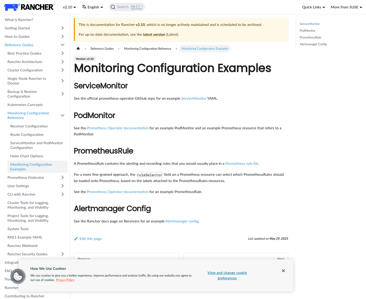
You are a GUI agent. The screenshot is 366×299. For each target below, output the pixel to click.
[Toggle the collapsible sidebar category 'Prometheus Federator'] (62, 177)
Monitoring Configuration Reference (28, 115)
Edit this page (88, 238)
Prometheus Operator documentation (117, 128)
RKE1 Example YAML (24, 237)
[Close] (283, 271)
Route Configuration (27, 134)
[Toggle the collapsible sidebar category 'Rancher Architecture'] (62, 61)
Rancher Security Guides (27, 254)
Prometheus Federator (25, 177)
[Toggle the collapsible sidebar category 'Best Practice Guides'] (62, 53)
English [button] (90, 7)
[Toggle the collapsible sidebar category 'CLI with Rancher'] (62, 194)
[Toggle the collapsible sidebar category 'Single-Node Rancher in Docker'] (62, 81)
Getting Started (17, 28)
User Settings (18, 185)
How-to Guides (17, 36)
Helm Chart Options (26, 156)
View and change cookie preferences (227, 275)
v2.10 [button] (67, 7)
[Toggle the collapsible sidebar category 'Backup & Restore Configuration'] (62, 94)
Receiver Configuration (29, 126)
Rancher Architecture (24, 61)
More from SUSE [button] (344, 7)
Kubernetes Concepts (25, 104)
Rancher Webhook (22, 245)
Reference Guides (19, 44)
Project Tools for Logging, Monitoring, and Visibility (28, 217)
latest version (154, 34)
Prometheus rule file (241, 163)
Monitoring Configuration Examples (31, 166)
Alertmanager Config (313, 44)
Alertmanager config (182, 221)
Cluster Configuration (25, 70)
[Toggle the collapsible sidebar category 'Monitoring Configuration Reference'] (62, 115)
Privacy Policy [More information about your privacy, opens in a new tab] (65, 280)
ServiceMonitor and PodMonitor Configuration (36, 145)
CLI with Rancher (21, 194)
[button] (18, 276)
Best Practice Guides (24, 53)
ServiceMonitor (193, 98)
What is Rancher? (19, 19)
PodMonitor (307, 30)
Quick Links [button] (311, 7)
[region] (156, 275)
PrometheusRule (310, 37)
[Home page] (78, 48)
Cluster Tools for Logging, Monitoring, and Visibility (28, 204)
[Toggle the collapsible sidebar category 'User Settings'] (62, 186)
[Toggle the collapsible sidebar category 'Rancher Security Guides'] (62, 254)
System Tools (18, 228)
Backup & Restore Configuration (22, 93)
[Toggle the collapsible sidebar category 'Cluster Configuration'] (62, 70)
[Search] (127, 7)
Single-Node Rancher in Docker (26, 80)
